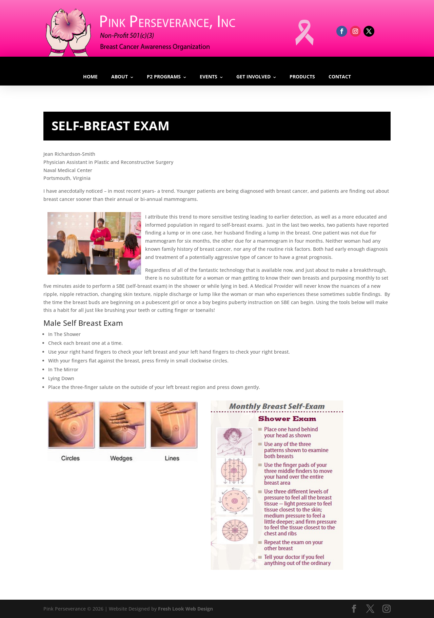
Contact (340, 76)
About (119, 76)
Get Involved (253, 76)
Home (90, 76)
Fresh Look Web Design (185, 608)
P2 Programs (164, 76)
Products (302, 76)
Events (208, 76)
